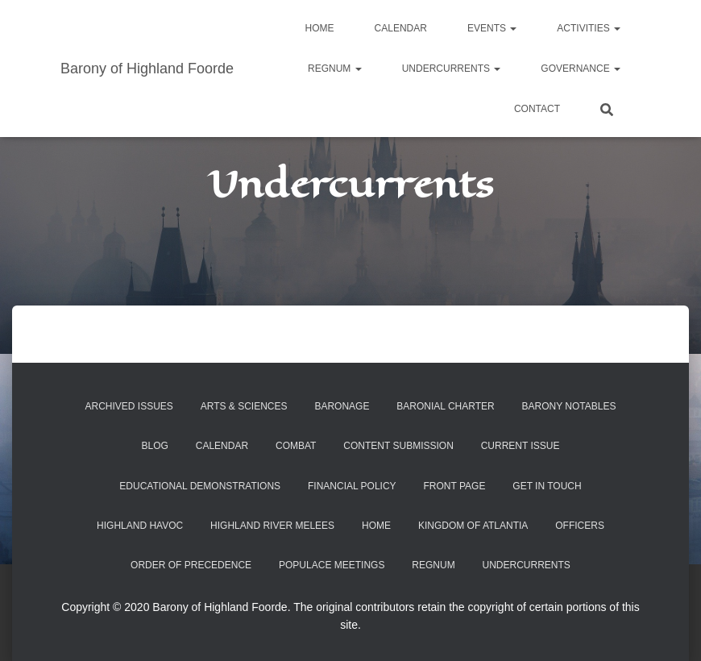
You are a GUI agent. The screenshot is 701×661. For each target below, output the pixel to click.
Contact (537, 108)
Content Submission (398, 445)
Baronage (341, 406)
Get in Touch (546, 486)
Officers (579, 525)
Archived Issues (128, 406)
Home (319, 28)
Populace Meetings (331, 565)
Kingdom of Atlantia (473, 525)
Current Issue (520, 445)
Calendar (401, 28)
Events (491, 28)
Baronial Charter (445, 406)
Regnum (335, 68)
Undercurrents (451, 68)
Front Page (455, 486)
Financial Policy (352, 486)
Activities (588, 28)
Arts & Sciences (244, 406)
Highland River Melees (272, 525)
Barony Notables (569, 406)
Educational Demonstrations (199, 486)
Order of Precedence (191, 565)
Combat (296, 445)
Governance (580, 68)
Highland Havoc (140, 525)
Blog (155, 445)
